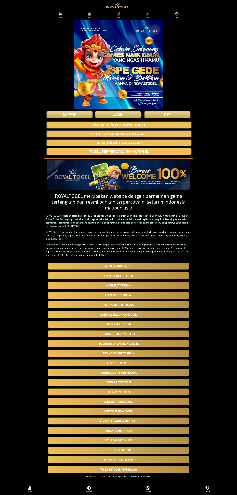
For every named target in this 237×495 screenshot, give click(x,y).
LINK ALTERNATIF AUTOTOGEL (118, 421)
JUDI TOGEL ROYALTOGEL (118, 411)
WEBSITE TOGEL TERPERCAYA (118, 469)
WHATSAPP (148, 489)
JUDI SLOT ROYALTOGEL (118, 401)
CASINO (118, 15)
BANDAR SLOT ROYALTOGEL (118, 333)
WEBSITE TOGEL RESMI (118, 459)
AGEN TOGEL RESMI (118, 324)
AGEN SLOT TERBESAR (118, 295)
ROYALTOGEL (99, 476)
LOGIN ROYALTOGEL (118, 392)
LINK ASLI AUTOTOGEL (118, 430)
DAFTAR (29, 489)
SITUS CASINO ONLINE (118, 440)
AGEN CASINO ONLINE (118, 266)
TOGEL (60, 15)
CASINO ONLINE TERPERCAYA (118, 372)
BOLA (176, 15)
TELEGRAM (88, 489)
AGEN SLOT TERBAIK (118, 285)
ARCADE (147, 15)
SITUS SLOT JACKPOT (118, 450)
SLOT (89, 15)
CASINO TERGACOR (118, 362)
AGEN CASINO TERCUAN (118, 275)
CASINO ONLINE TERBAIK (118, 353)
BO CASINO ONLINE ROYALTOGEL (118, 343)
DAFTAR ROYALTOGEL (119, 382)
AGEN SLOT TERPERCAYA (119, 304)
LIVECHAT (207, 489)
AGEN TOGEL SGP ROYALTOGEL (118, 314)
